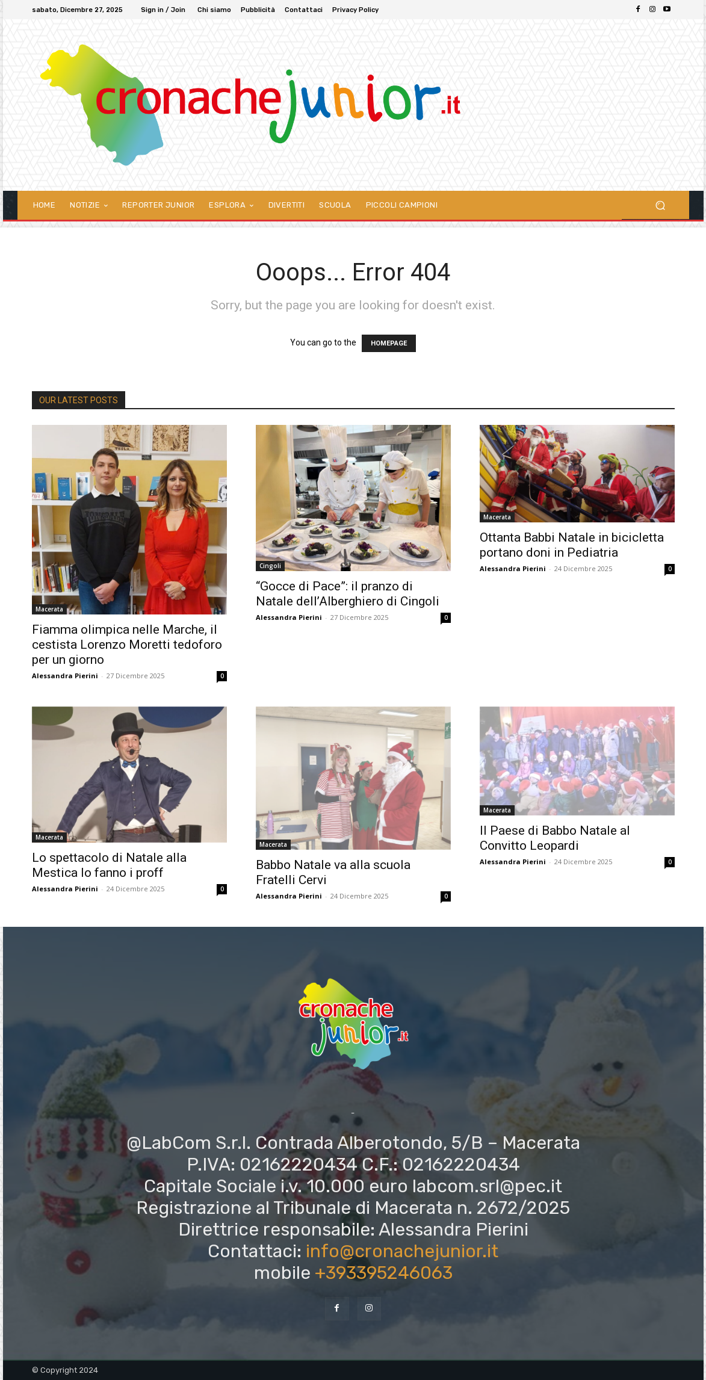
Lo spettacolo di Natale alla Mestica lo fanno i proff (109, 865)
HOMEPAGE (389, 343)
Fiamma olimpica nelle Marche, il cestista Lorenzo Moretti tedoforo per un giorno (127, 644)
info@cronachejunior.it (402, 1251)
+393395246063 (384, 1273)
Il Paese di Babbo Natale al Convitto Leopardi (555, 838)
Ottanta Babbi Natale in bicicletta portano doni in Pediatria (572, 545)
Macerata (49, 609)
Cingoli (270, 566)
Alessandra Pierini (65, 675)
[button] (660, 205)
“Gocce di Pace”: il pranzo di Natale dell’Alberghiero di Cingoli (347, 593)
